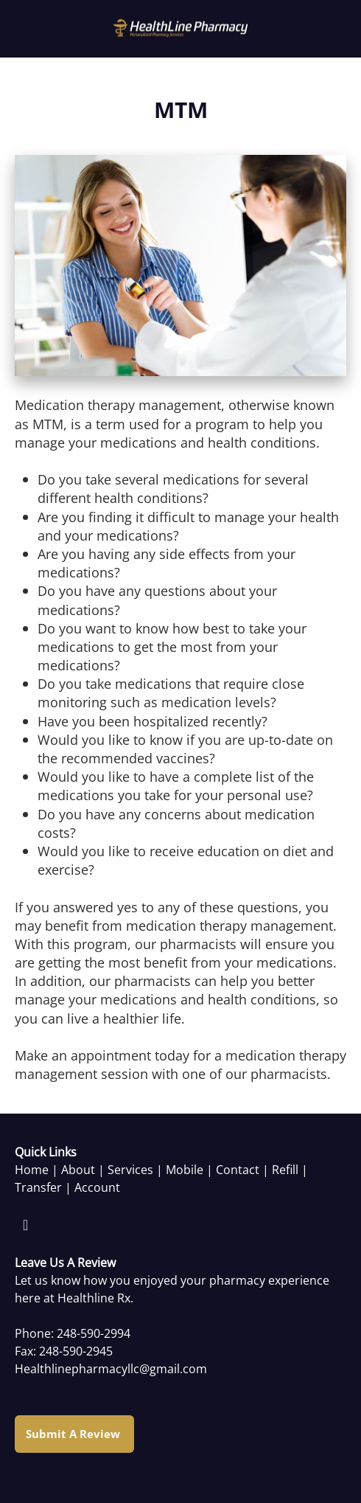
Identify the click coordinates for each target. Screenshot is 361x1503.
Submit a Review (74, 1434)
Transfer (38, 1187)
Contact (237, 1170)
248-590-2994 (93, 1333)
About (78, 1170)
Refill (285, 1170)
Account (97, 1187)
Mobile (184, 1170)
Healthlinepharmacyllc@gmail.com (111, 1369)
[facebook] (26, 1225)
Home (32, 1170)
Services (130, 1170)
